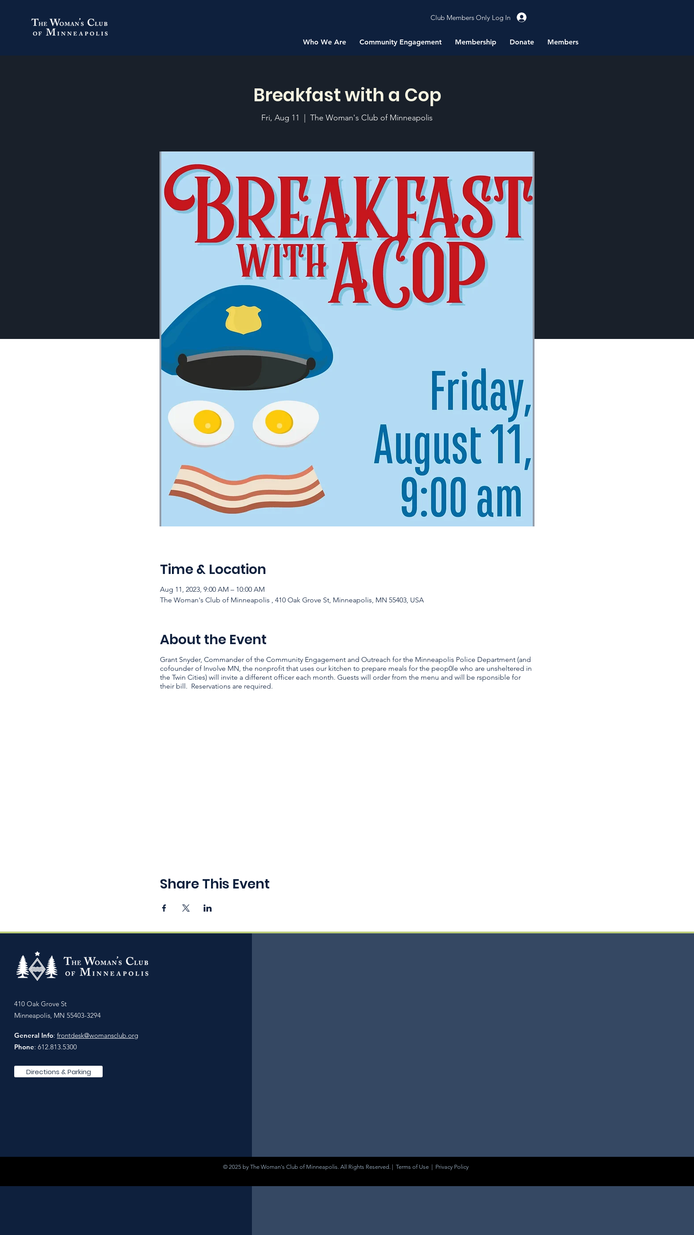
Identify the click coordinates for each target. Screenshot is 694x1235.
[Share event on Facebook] (164, 908)
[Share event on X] (186, 908)
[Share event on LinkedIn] (207, 908)
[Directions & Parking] (58, 1071)
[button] (324, 42)
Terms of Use (412, 1166)
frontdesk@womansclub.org (97, 1035)
